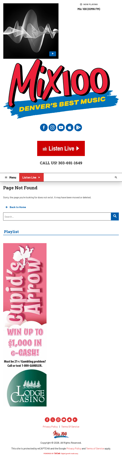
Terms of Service (95, 448)
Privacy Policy (73, 448)
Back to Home (15, 207)
